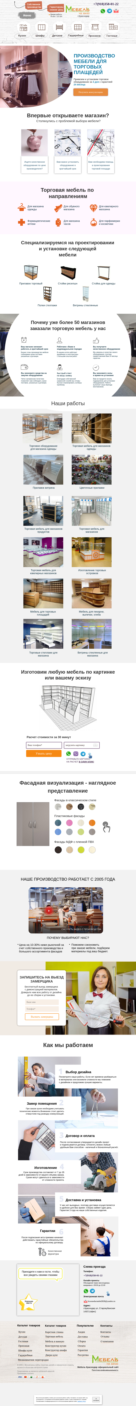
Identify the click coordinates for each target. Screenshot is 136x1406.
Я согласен (96, 1399)
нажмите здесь (81, 1401)
